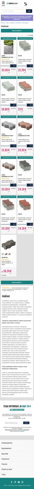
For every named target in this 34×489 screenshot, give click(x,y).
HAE (29, 11)
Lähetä (26, 423)
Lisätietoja (22, 431)
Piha (7, 22)
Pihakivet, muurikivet (15, 22)
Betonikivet (25, 22)
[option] (3, 254)
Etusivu (3, 22)
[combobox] (14, 11)
